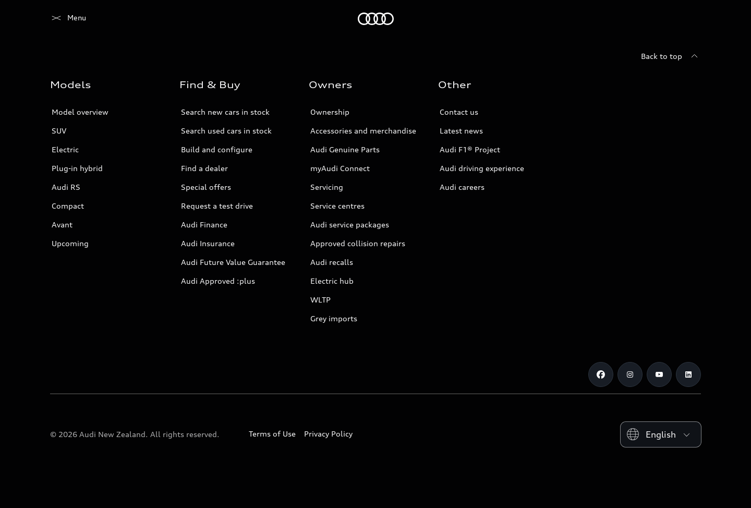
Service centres (337, 205)
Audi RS (66, 187)
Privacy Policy (328, 433)
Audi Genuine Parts (345, 149)
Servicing (326, 187)
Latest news (461, 130)
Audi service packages (349, 224)
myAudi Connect (340, 168)
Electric (65, 149)
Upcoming (70, 243)
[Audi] (68, 19)
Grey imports (333, 318)
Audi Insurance (208, 243)
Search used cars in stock (226, 130)
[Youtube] (659, 374)
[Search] (688, 18)
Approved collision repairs (357, 243)
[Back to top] (671, 56)
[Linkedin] (688, 374)
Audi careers (462, 187)
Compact (68, 205)
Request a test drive (217, 205)
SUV (59, 130)
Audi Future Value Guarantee (233, 262)
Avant (62, 224)
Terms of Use (272, 433)
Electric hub (332, 280)
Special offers (206, 187)
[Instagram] (630, 374)
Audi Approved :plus (218, 280)
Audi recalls (331, 262)
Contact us (459, 111)
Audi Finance (204, 224)
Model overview (80, 111)
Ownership (329, 111)
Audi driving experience (482, 168)
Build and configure (216, 149)
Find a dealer (204, 168)
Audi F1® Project (470, 149)
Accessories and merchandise (363, 130)
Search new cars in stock (225, 111)
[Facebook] (600, 374)
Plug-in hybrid (77, 168)
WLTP (320, 299)
